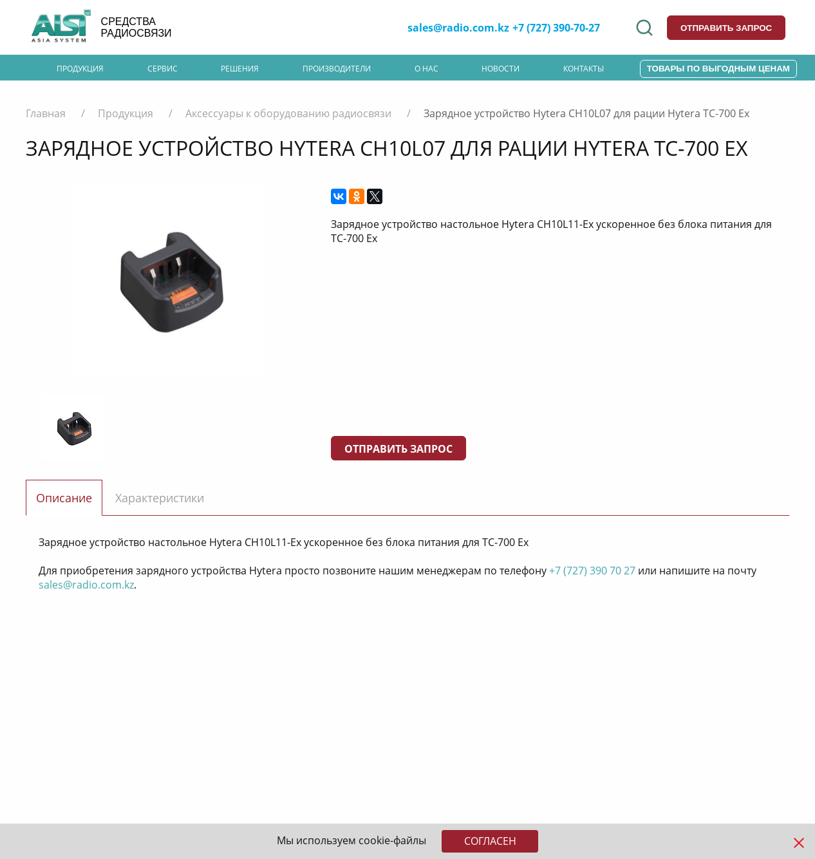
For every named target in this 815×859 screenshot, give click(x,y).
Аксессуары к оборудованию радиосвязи (288, 113)
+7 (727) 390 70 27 (592, 570)
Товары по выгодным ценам (718, 68)
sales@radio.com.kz (458, 28)
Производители (337, 68)
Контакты (583, 68)
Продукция (80, 68)
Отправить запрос (398, 449)
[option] (169, 278)
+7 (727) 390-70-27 (556, 28)
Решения (240, 68)
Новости (501, 68)
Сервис (162, 68)
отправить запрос (726, 28)
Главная (46, 113)
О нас (426, 68)
